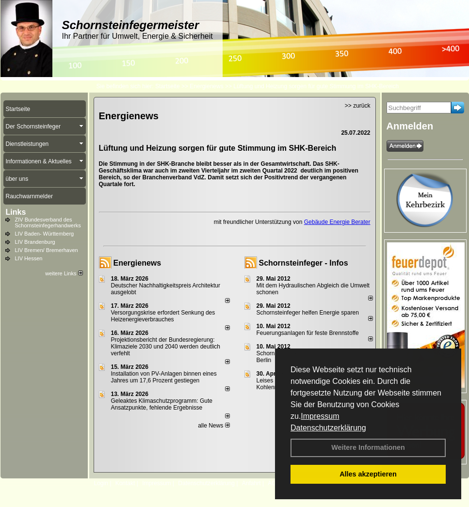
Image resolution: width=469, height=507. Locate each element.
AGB (274, 483)
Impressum (320, 416)
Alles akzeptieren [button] (368, 474)
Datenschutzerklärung (328, 428)
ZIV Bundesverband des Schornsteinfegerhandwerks (48, 222)
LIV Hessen (29, 258)
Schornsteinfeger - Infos (303, 263)
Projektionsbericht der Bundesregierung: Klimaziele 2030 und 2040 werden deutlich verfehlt (166, 346)
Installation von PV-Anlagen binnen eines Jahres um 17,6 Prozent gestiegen (164, 377)
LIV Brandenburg (35, 242)
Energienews (137, 263)
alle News (213, 425)
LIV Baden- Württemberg (44, 234)
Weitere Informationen (368, 447)
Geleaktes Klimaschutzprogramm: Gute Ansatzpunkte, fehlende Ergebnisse (161, 404)
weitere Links (63, 273)
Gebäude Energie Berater (337, 222)
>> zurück (358, 105)
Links (16, 212)
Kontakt (125, 483)
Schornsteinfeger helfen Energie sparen (308, 312)
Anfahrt (251, 483)
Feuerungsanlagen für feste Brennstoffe (308, 333)
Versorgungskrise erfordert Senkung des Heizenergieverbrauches (163, 316)
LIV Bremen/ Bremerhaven (46, 250)
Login (101, 483)
